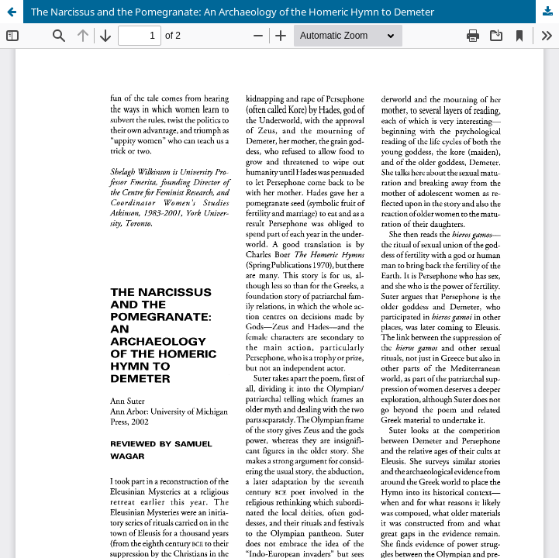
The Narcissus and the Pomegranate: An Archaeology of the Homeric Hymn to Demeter (232, 12)
